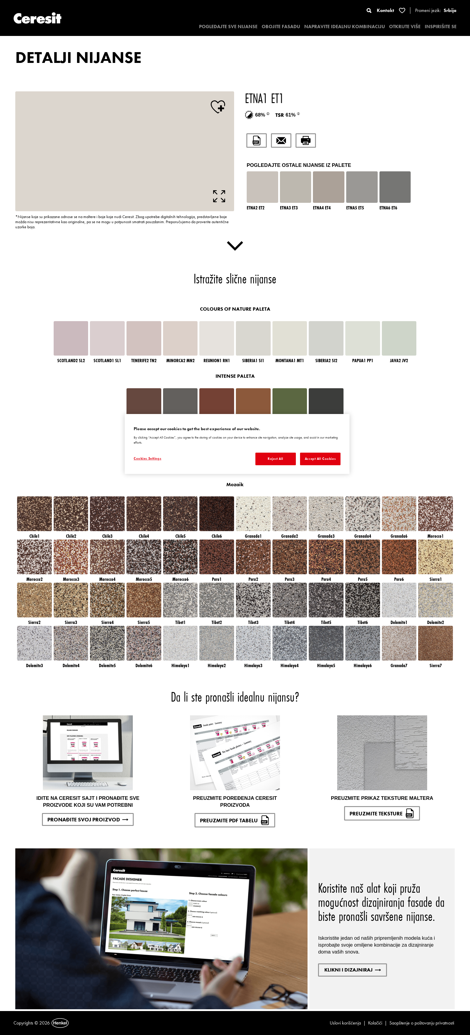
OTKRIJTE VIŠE (405, 26)
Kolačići (375, 1023)
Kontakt (385, 10)
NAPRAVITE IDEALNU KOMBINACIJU (344, 26)
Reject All (275, 459)
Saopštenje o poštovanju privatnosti (421, 1023)
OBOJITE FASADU (281, 26)
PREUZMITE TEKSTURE (382, 813)
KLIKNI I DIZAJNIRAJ (352, 969)
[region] (237, 444)
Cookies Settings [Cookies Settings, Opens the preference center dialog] (147, 458)
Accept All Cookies (320, 459)
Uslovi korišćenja (345, 1023)
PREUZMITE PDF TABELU (235, 820)
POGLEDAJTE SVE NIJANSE (228, 26)
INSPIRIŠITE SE (441, 26)
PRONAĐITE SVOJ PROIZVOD (87, 819)
